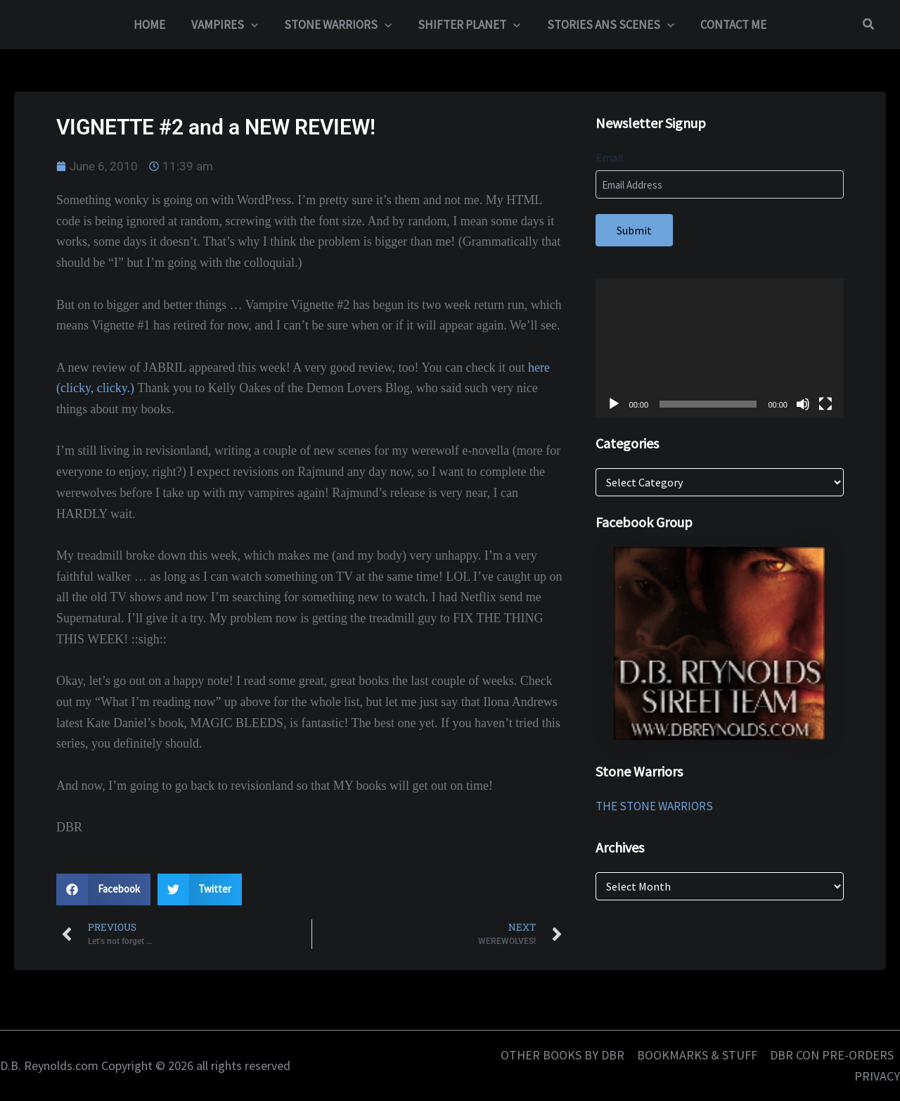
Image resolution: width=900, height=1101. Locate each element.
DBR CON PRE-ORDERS (832, 1055)
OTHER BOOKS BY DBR (562, 1055)
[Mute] (803, 404)
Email (610, 158)
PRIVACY (877, 1076)
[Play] (614, 404)
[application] (720, 348)
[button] (255, 24)
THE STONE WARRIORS (654, 806)
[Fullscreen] (825, 404)
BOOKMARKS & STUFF (697, 1055)
